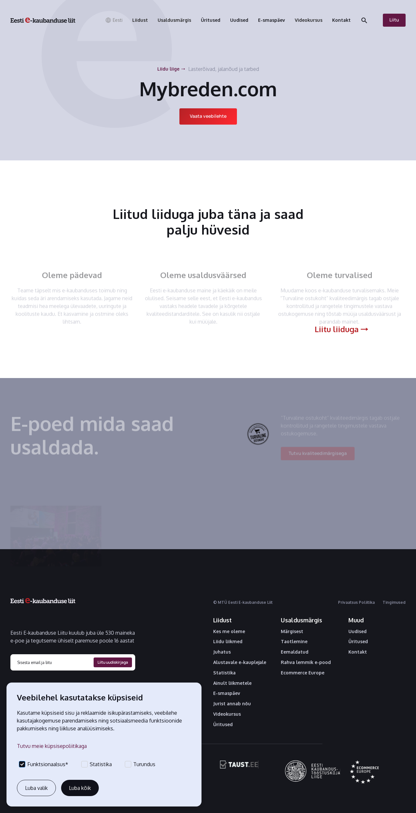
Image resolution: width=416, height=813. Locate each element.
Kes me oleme (229, 631)
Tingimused (394, 602)
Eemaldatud (294, 652)
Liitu (394, 20)
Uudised (357, 631)
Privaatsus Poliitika (356, 602)
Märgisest (292, 631)
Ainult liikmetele (232, 683)
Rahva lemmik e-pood (306, 662)
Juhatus (222, 652)
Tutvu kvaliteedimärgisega (318, 457)
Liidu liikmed (227, 641)
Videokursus (227, 714)
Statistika (224, 672)
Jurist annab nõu (232, 703)
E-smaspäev (226, 693)
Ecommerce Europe (302, 672)
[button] (114, 20)
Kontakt (357, 652)
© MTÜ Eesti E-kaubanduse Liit (243, 602)
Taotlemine (294, 641)
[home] (42, 20)
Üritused (223, 724)
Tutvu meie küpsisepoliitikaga (52, 746)
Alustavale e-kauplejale (239, 662)
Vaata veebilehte (208, 116)
